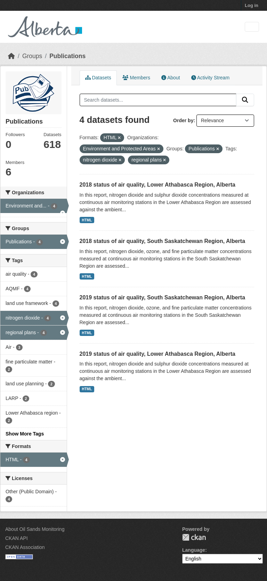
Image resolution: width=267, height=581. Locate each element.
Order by (183, 120)
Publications (67, 56)
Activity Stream (210, 77)
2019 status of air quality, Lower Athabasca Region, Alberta (157, 354)
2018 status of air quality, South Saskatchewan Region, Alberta (162, 241)
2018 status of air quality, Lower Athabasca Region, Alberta (157, 185)
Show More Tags (25, 434)
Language (193, 550)
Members (136, 77)
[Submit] (245, 100)
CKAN (194, 537)
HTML (87, 220)
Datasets (98, 77)
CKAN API (16, 538)
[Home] (11, 56)
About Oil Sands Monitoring (34, 529)
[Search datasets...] (158, 100)
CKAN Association (25, 547)
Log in (251, 5)
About (170, 77)
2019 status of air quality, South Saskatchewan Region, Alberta (162, 297)
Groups (32, 56)
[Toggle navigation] (252, 27)
